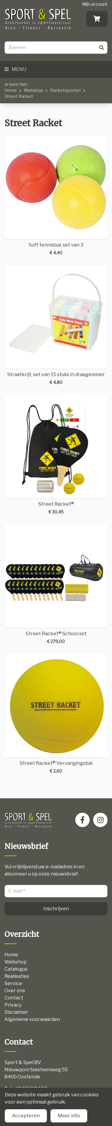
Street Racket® (56, 455)
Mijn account (95, 4)
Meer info (69, 1116)
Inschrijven (56, 908)
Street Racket (18, 96)
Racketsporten (65, 90)
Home (10, 90)
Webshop (33, 90)
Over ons (14, 990)
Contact (13, 998)
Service (13, 983)
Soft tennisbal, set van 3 (56, 196)
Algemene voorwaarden (32, 1019)
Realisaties (16, 976)
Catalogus (15, 969)
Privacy (13, 1005)
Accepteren (26, 1116)
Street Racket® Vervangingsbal (56, 714)
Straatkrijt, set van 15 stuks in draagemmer (56, 325)
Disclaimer (16, 1012)
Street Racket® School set (56, 585)
